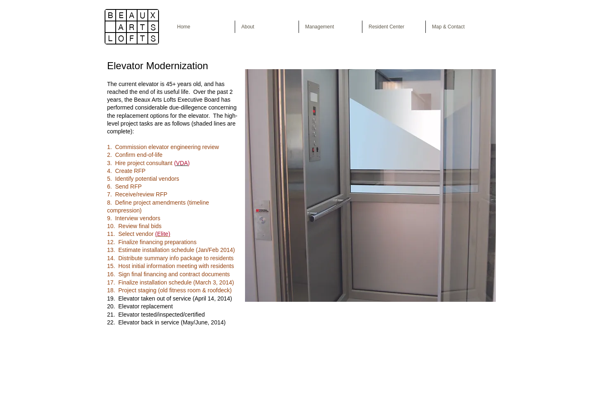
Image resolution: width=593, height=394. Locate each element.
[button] (370, 185)
